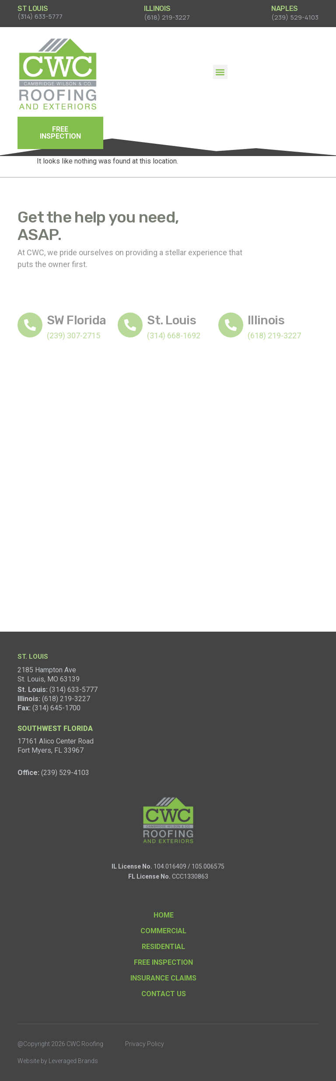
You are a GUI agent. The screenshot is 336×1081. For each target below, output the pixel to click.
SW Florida (76, 320)
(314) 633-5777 (73, 689)
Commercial (163, 931)
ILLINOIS (157, 8)
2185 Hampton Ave (47, 670)
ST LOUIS (33, 8)
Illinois (266, 320)
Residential (163, 946)
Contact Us (163, 994)
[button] (220, 72)
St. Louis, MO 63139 (49, 679)
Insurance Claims (163, 978)
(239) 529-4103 (65, 772)
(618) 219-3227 (66, 699)
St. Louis (171, 320)
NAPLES (284, 8)
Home (164, 915)
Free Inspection (163, 962)
